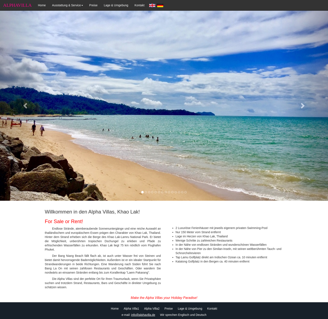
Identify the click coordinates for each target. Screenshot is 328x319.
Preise (93, 5)
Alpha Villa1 (131, 308)
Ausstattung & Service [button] (67, 5)
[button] (24, 104)
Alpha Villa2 (152, 308)
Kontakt (139, 5)
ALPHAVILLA (17, 5)
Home (42, 5)
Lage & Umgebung (116, 5)
